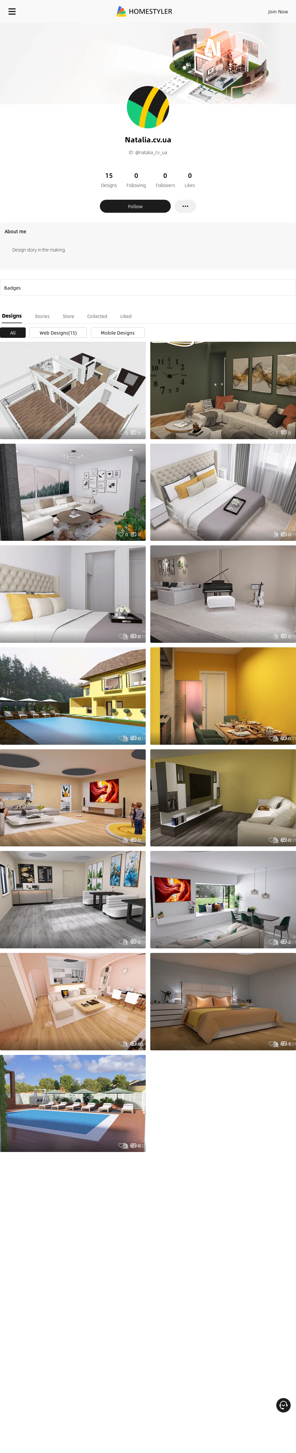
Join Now (278, 11)
